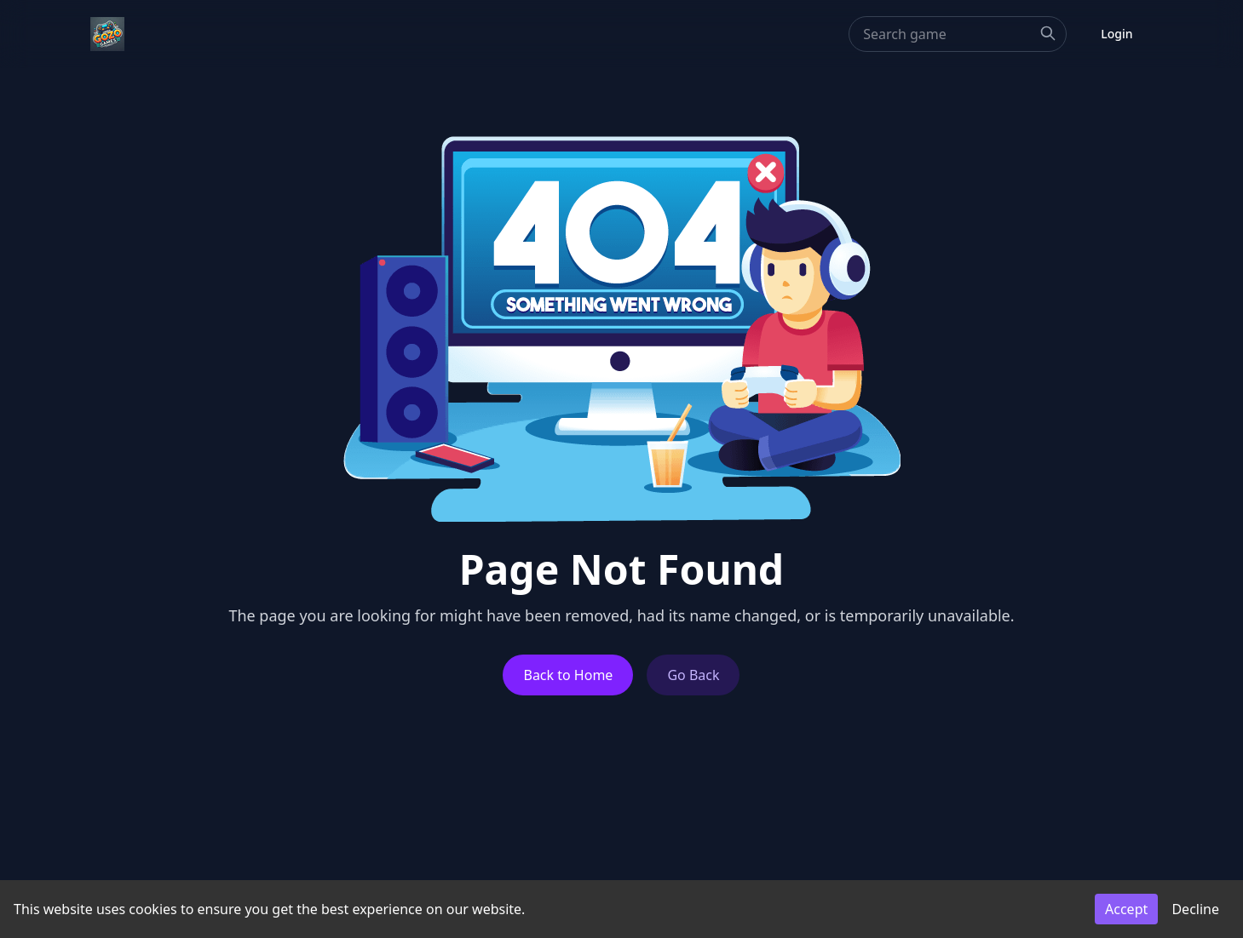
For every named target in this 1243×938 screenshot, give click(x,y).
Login (1116, 34)
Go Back (693, 675)
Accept (1126, 909)
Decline (1195, 909)
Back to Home (568, 675)
